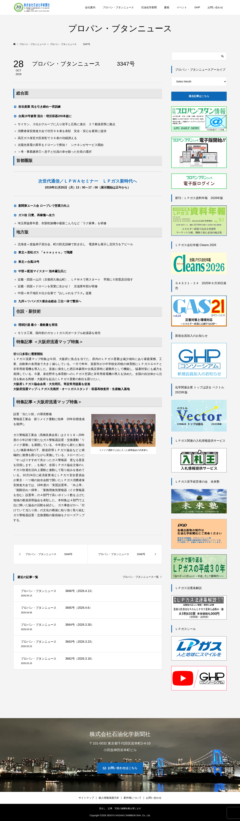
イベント (182, 7)
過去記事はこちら (199, 96)
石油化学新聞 (149, 7)
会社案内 (90, 7)
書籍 (166, 7)
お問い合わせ (215, 7)
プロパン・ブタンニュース (118, 7)
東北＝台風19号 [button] (26, 262)
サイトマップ (86, 797)
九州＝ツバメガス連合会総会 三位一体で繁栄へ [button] (47, 301)
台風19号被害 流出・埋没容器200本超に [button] (42, 116)
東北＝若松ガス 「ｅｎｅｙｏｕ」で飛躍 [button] (42, 252)
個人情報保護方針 (108, 797)
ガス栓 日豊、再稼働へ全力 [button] (34, 215)
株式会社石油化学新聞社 (120, 734)
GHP (197, 7)
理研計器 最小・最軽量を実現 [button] (35, 325)
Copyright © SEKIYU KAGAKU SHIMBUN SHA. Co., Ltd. (120, 815)
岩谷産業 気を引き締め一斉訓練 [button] (36, 106)
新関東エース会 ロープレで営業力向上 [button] (41, 205)
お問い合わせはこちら (122, 768)
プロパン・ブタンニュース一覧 (140, 576)
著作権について (132, 797)
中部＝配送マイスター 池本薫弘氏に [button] (39, 271)
